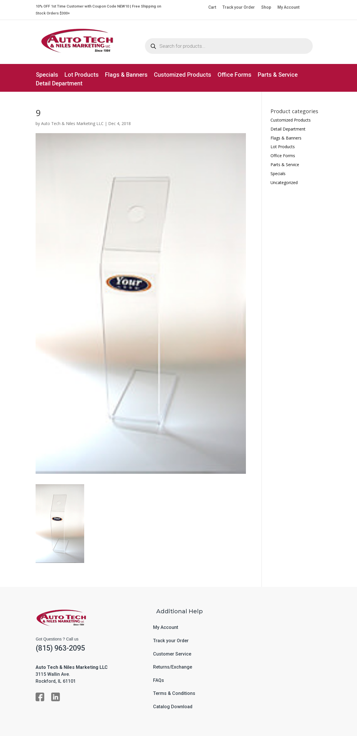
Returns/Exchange (172, 667)
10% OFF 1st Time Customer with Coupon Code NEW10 (82, 6)
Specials (47, 75)
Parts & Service (278, 75)
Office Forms (234, 75)
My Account (288, 7)
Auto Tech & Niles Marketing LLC (72, 123)
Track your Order (238, 7)
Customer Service (172, 654)
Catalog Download (172, 706)
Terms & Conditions (174, 693)
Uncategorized (284, 182)
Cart (212, 7)
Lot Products (82, 75)
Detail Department (59, 84)
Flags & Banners (126, 75)
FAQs (158, 680)
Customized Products (182, 75)
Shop (266, 7)
